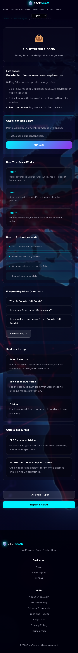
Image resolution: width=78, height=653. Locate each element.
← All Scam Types (39, 494)
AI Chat (50, 9)
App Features (16, 9)
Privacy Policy (39, 625)
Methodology (39, 602)
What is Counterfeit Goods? (26, 301)
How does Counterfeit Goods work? (30, 310)
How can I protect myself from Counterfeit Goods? (35, 321)
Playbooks (39, 619)
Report (59, 9)
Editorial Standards (39, 608)
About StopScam (39, 596)
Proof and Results (39, 613)
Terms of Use (39, 631)
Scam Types (38, 9)
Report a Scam (39, 504)
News (27, 9)
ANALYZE (39, 145)
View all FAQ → (18, 333)
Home (5, 9)
